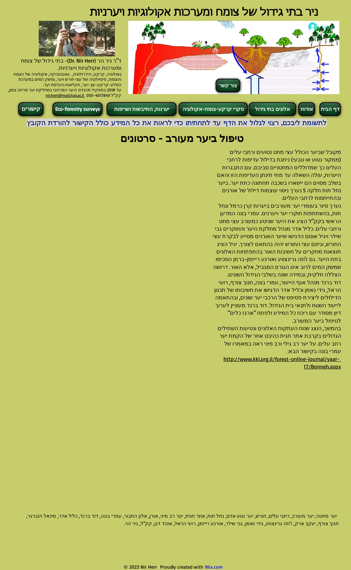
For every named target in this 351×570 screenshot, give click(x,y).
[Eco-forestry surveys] (77, 109)
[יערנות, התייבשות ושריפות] (142, 109)
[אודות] (306, 109)
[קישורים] (31, 109)
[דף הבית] (330, 109)
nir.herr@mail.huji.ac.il (65, 95)
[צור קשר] (228, 85)
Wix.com (214, 567)
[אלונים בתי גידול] (272, 109)
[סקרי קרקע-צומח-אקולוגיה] (213, 109)
